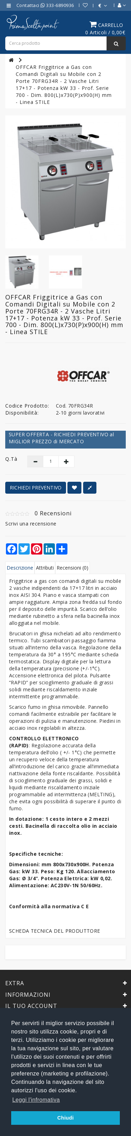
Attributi (45, 567)
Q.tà (11, 459)
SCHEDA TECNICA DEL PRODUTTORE (54, 930)
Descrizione (20, 567)
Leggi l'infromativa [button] (36, 1100)
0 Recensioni (53, 513)
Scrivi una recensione (31, 523)
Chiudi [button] (65, 1118)
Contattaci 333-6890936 (45, 5)
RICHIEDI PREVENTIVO (35, 487)
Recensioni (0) (72, 567)
